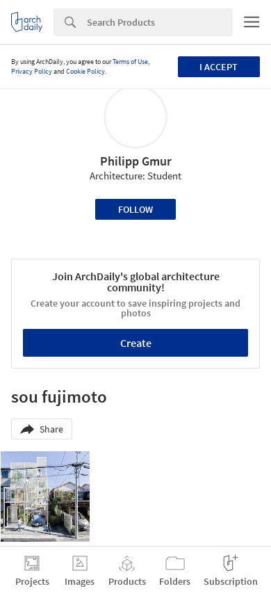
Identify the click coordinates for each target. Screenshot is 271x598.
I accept (218, 66)
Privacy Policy (31, 71)
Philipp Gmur (136, 161)
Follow (135, 209)
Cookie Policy (85, 71)
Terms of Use (130, 61)
